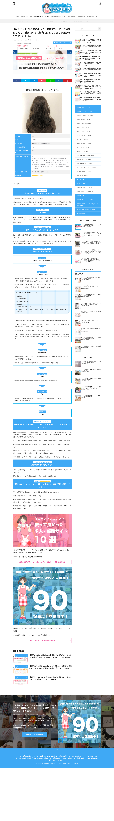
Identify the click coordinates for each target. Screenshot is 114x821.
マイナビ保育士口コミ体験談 (84, 135)
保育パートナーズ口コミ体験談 (84, 163)
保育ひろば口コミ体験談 (83, 127)
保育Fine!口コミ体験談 (34, 40)
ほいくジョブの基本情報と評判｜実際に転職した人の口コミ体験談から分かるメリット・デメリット (90, 99)
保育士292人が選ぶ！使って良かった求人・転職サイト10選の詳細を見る (42, 562)
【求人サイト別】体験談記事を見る (34, 734)
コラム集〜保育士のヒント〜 (58, 16)
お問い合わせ (90, 16)
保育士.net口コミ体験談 (82, 151)
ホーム (17, 16)
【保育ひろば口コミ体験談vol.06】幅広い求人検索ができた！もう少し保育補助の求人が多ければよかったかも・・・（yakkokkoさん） (50, 657)
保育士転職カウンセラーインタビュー (86, 187)
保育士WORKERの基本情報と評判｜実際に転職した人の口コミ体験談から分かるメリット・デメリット (90, 58)
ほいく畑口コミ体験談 (82, 139)
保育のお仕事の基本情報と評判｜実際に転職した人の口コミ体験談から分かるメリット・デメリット (90, 69)
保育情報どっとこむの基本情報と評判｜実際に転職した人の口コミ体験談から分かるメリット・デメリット (90, 41)
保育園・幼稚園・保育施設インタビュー (86, 191)
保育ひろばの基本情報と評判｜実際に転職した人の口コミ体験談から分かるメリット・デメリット (90, 64)
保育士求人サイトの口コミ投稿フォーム (86, 199)
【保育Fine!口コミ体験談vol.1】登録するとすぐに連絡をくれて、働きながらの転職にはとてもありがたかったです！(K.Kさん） (61, 21)
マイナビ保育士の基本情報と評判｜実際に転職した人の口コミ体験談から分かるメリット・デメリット (90, 75)
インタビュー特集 (70, 16)
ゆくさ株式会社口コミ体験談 (84, 171)
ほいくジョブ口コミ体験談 (83, 147)
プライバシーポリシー (63, 760)
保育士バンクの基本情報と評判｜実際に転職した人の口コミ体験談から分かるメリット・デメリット (90, 46)
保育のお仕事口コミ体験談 (83, 131)
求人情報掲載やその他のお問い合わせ (86, 209)
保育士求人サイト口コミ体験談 (41, 16)
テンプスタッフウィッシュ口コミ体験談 (86, 167)
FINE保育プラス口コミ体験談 (84, 159)
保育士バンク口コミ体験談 (83, 119)
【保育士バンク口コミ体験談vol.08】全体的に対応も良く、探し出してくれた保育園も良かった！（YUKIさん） (50, 678)
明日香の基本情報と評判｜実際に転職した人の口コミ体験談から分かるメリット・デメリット (90, 93)
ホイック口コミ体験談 (82, 175)
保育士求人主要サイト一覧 (83, 107)
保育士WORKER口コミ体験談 (84, 123)
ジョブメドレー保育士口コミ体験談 (85, 155)
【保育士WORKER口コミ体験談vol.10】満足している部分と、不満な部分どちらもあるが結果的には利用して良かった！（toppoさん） (50, 668)
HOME (15, 21)
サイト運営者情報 (81, 213)
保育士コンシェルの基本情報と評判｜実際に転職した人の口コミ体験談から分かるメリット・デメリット (90, 52)
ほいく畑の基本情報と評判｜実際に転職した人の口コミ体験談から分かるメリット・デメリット (90, 81)
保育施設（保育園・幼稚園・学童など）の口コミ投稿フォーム (88, 204)
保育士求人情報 (81, 16)
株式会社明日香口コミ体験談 (84, 143)
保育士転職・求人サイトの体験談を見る (42, 640)
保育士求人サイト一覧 (26, 16)
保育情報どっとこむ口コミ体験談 (85, 115)
